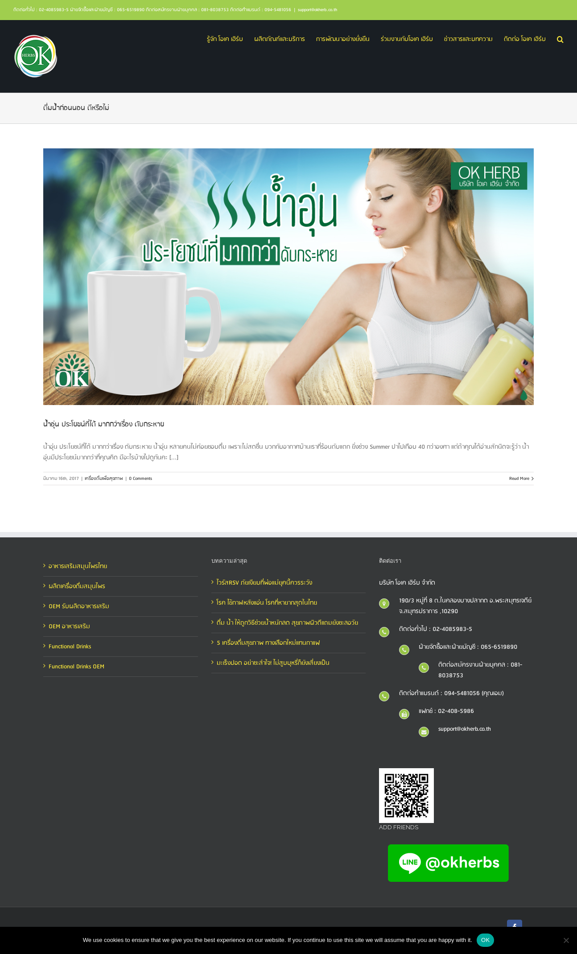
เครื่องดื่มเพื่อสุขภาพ (104, 479)
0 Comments (140, 479)
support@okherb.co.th (317, 10)
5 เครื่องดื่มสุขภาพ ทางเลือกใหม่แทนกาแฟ (268, 643)
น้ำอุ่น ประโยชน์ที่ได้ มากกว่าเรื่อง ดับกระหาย (103, 424)
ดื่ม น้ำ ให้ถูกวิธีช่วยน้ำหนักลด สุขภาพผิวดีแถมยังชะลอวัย (287, 623)
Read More (519, 479)
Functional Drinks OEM (76, 666)
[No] (565, 940)
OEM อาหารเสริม (69, 626)
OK (485, 940)
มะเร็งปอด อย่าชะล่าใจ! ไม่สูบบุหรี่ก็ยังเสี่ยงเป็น (273, 663)
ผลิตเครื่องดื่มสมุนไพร (77, 586)
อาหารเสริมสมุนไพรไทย (78, 566)
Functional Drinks (70, 646)
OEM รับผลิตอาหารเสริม (79, 606)
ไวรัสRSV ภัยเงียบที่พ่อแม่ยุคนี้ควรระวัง (264, 582)
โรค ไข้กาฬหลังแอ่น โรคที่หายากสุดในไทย (267, 603)
